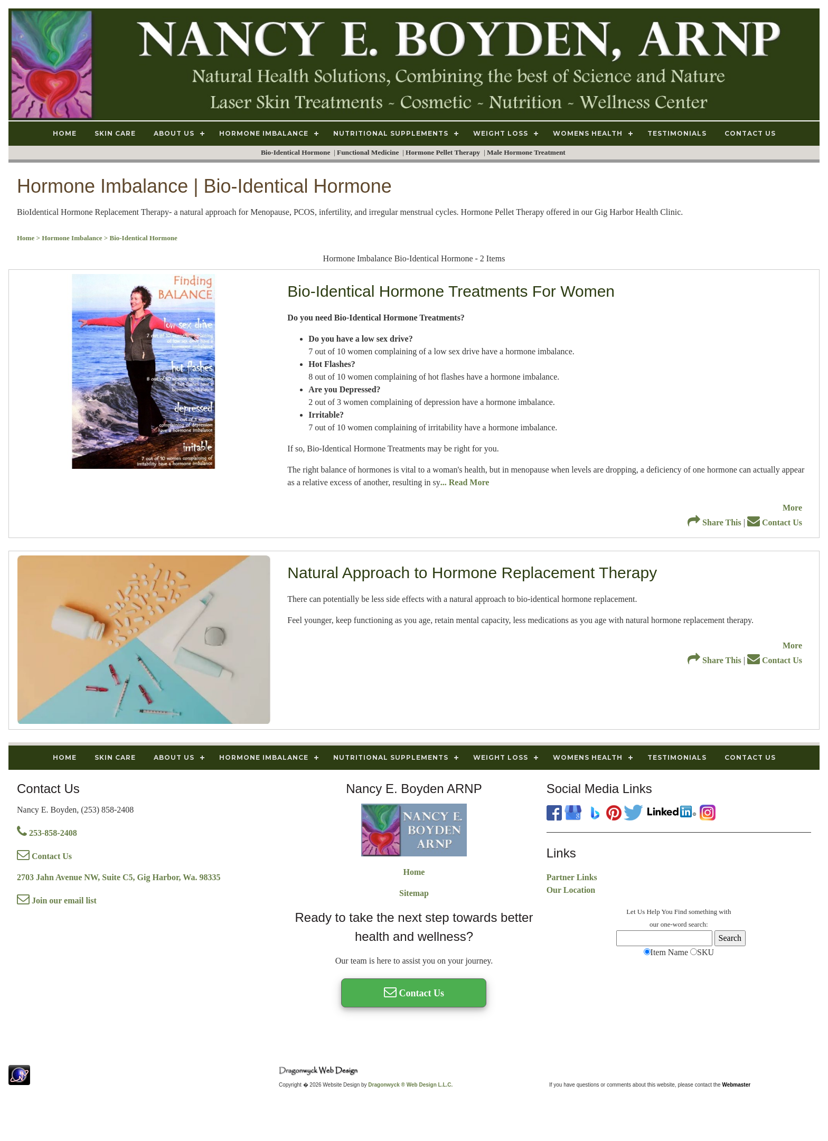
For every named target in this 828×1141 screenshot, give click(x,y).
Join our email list (57, 900)
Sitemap (414, 893)
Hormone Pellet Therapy (444, 152)
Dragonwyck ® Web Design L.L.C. (410, 1085)
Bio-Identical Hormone (296, 152)
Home (414, 871)
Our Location (571, 889)
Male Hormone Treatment (527, 152)
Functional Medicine (369, 152)
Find (680, 912)
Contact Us (774, 522)
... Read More (465, 482)
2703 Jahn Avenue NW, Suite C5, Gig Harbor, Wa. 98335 (118, 877)
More (792, 507)
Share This (714, 522)
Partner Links (572, 877)
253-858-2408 (47, 832)
